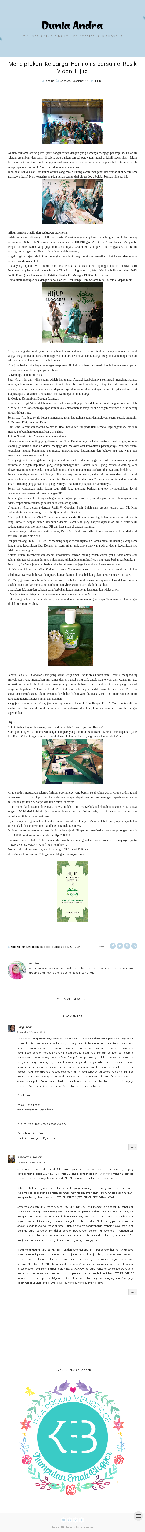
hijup (98, 80)
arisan (15, 947)
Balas (133, 1147)
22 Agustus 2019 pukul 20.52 (31, 1031)
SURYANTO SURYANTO (29, 1157)
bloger (45, 947)
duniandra (71, 1526)
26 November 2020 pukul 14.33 (32, 1162)
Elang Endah (24, 1027)
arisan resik (30, 947)
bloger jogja (61, 947)
